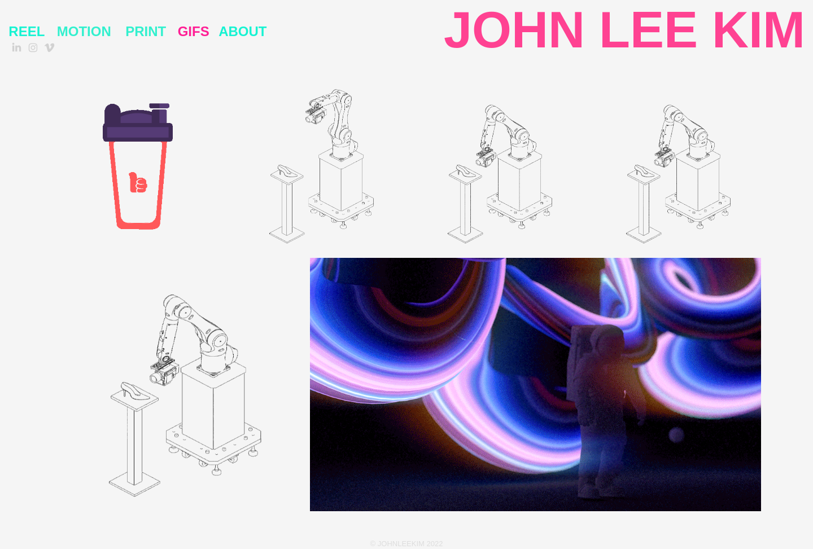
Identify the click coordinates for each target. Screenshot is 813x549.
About (242, 31)
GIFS (193, 31)
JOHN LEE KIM (624, 30)
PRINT (145, 31)
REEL (26, 31)
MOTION (84, 31)
